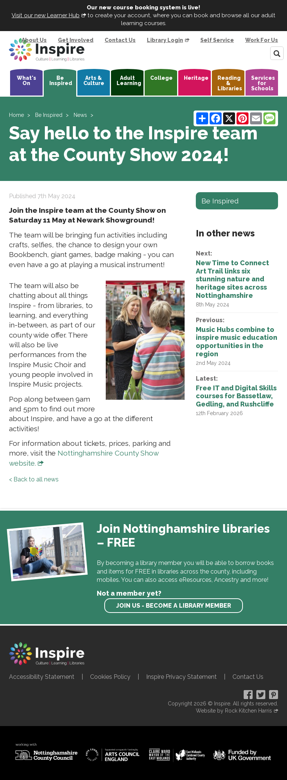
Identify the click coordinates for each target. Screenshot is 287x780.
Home (16, 115)
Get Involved (75, 40)
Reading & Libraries (229, 83)
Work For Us (261, 40)
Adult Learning (129, 80)
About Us (34, 40)
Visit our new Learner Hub (46, 15)
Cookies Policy (110, 676)
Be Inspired (60, 80)
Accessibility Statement (41, 676)
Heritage (196, 78)
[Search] (277, 53)
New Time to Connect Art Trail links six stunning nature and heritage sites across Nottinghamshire (232, 279)
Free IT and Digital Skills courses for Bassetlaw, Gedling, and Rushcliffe (236, 396)
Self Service (217, 40)
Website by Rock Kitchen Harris (234, 711)
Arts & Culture (93, 80)
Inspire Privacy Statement (181, 676)
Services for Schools (263, 83)
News (80, 115)
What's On (26, 80)
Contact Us (120, 40)
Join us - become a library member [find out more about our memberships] (173, 605)
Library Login (165, 40)
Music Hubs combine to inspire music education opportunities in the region (236, 342)
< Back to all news (34, 479)
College (161, 78)
